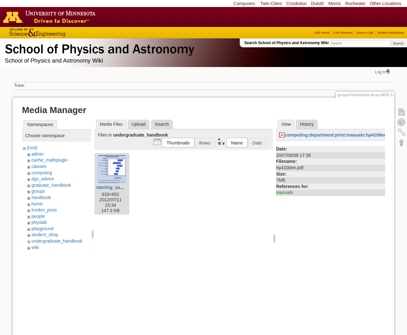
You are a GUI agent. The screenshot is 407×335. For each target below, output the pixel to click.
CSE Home (321, 32)
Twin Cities (271, 3)
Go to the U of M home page (51, 17)
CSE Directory (343, 32)
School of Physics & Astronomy (98, 47)
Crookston (296, 3)
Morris (334, 3)
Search (398, 43)
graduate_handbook (51, 185)
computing (41, 172)
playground (42, 228)
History (307, 124)
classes (38, 166)
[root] (32, 147)
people (38, 216)
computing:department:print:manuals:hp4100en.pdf (340, 134)
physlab (39, 222)
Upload (139, 124)
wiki (35, 247)
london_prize (44, 209)
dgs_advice (42, 178)
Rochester (355, 3)
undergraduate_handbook (56, 241)
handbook (41, 197)
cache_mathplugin (49, 160)
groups (38, 191)
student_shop (44, 234)
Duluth (317, 3)
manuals (284, 192)
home (37, 203)
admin (37, 154)
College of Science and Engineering (57, 32)
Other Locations (385, 3)
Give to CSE (364, 32)
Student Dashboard (390, 32)
